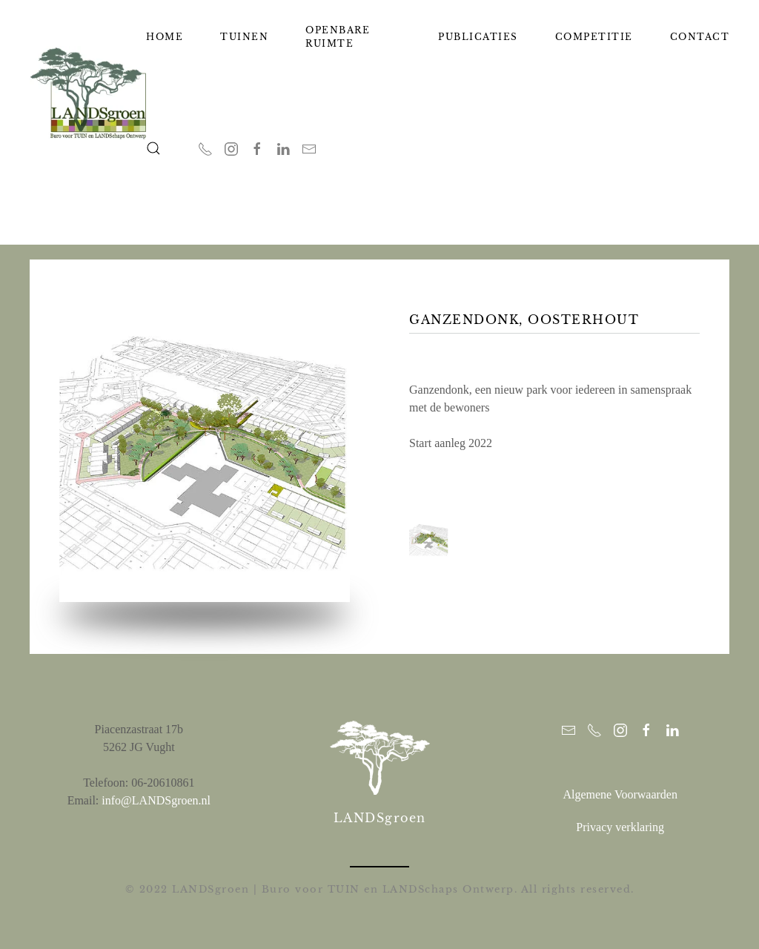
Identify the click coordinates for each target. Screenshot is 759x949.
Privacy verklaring (620, 825)
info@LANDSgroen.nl (156, 799)
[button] (153, 148)
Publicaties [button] (478, 36)
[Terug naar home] (88, 92)
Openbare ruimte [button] (337, 36)
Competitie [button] (594, 36)
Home (164, 36)
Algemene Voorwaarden (620, 793)
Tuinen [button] (244, 36)
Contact (700, 36)
